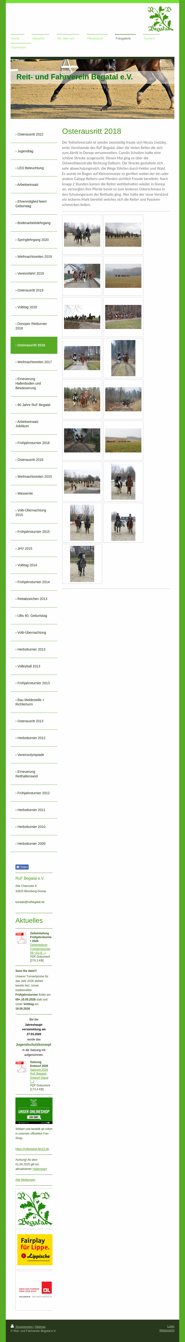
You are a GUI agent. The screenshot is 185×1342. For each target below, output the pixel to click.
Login (170, 1326)
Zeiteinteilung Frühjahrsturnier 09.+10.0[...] (40, 948)
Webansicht (166, 1330)
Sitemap (40, 1327)
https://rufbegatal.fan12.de (32, 1149)
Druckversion (22, 1327)
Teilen (22, 867)
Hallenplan (39, 1169)
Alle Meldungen (25, 1179)
